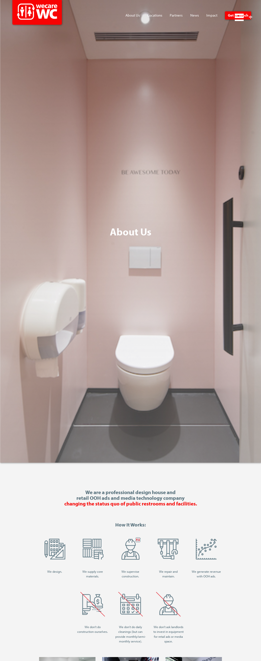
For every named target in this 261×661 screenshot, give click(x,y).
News (194, 15)
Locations (154, 15)
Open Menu (239, 17)
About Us (132, 15)
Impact (211, 15)
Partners (176, 15)
